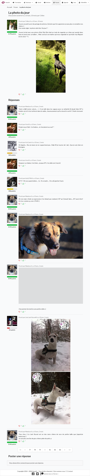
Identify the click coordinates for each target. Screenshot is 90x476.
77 (30, 450)
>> (70, 450)
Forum (56, 2)
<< (20, 450)
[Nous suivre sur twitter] (37, 474)
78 (35, 450)
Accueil (9, 7)
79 (40, 450)
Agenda (65, 2)
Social (38, 2)
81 (50, 450)
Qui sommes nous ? (60, 471)
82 (55, 450)
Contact (70, 471)
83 (60, 450)
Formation (17, 2)
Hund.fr (6, 2)
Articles (47, 2)
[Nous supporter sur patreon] (49, 474)
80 (45, 450)
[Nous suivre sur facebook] (33, 474)
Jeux (73, 2)
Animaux (28, 2)
